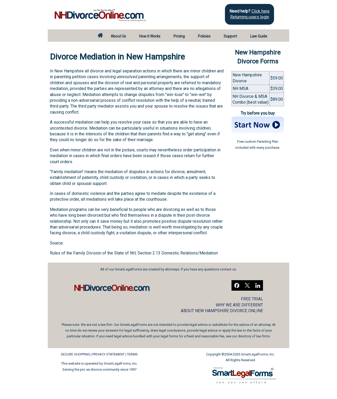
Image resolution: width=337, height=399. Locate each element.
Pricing (179, 36)
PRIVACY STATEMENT (108, 354)
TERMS (132, 354)
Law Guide (258, 36)
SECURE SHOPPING (75, 354)
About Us (118, 36)
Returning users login (249, 16)
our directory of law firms (251, 336)
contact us (228, 269)
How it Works (149, 36)
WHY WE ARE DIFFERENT (239, 304)
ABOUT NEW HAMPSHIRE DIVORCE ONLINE (222, 310)
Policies (204, 36)
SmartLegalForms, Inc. (121, 363)
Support (230, 36)
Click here (260, 11)
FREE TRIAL (252, 298)
